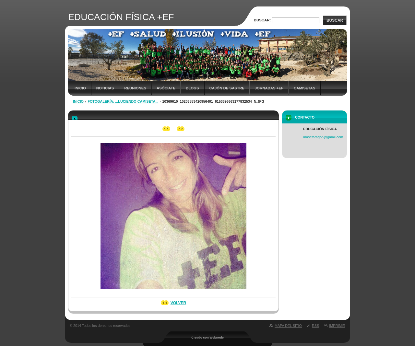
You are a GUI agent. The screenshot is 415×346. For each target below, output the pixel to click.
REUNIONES (135, 88)
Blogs (192, 88)
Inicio (80, 88)
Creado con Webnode (207, 337)
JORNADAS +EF (269, 88)
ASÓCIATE (166, 88)
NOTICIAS (105, 88)
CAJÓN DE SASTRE (226, 88)
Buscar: (262, 20)
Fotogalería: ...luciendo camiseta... (123, 101)
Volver (178, 303)
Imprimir (337, 326)
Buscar (334, 20)
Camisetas (304, 88)
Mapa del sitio (288, 326)
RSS (315, 326)
